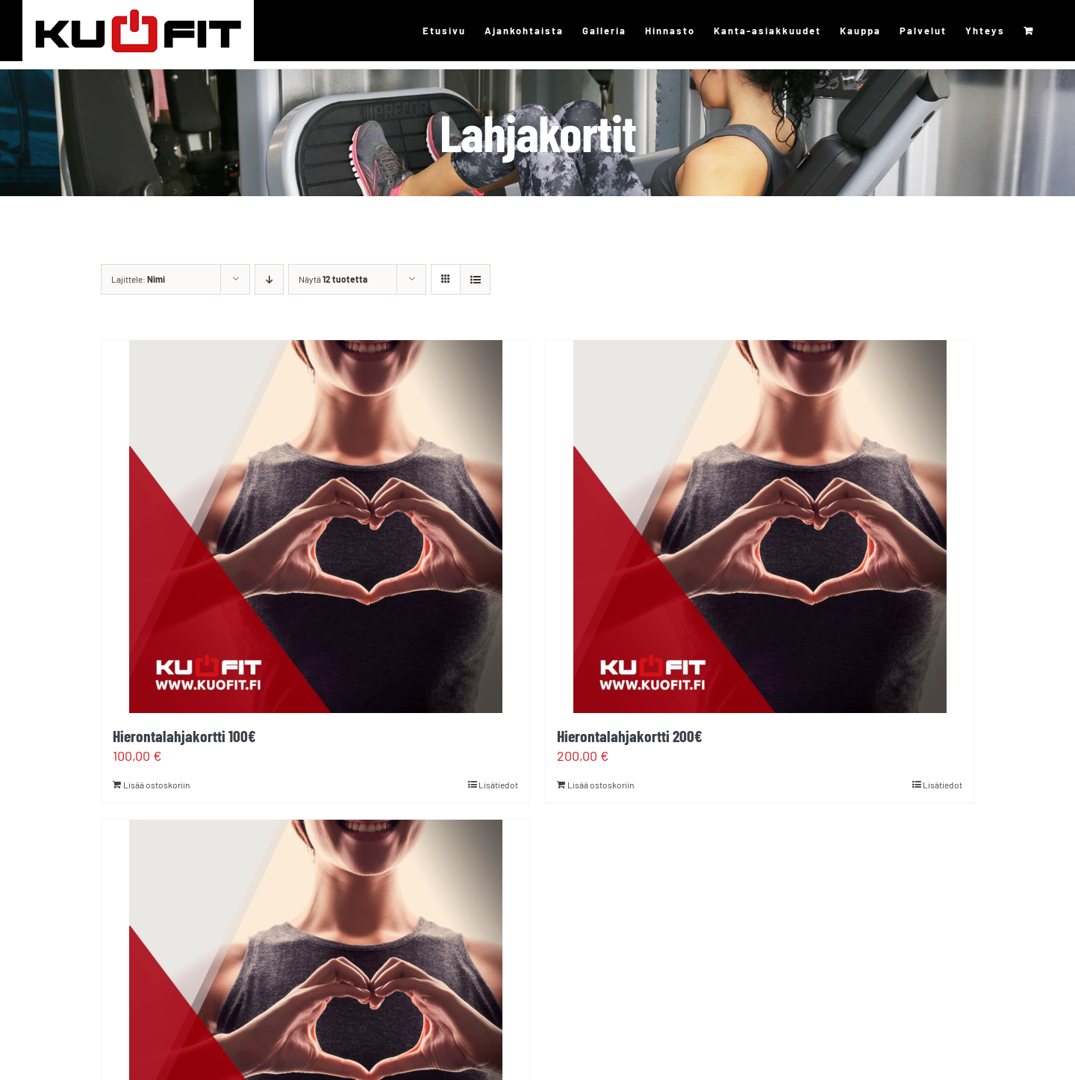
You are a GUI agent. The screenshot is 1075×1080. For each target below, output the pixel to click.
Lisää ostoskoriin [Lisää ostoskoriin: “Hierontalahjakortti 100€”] (156, 784)
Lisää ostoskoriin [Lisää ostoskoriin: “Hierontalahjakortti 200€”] (600, 784)
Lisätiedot (498, 784)
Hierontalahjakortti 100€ (184, 735)
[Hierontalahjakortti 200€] (759, 526)
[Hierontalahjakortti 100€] (315, 526)
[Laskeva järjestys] (269, 279)
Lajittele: (138, 279)
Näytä (333, 279)
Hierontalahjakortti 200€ (629, 735)
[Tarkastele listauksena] (475, 279)
